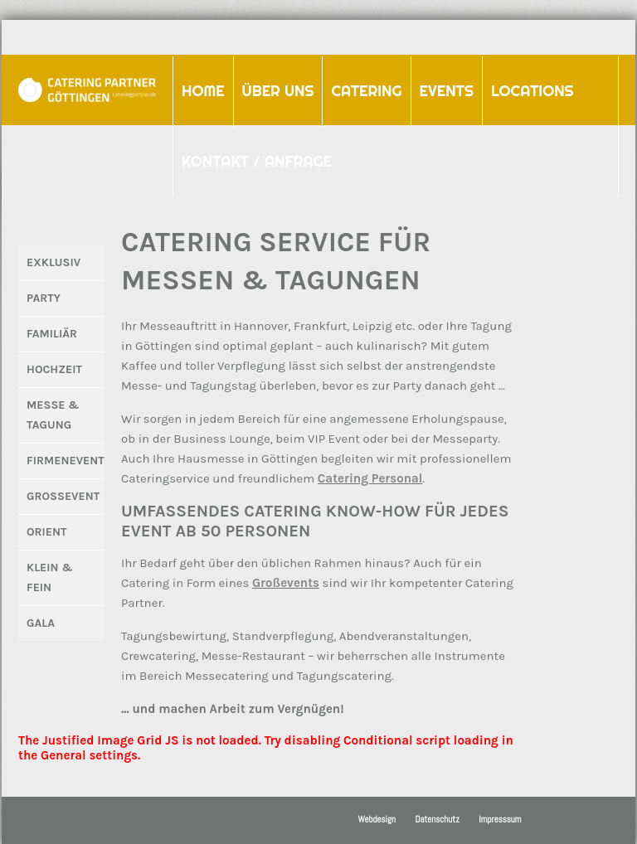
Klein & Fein (50, 577)
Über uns (278, 90)
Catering (362, 85)
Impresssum (500, 819)
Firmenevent (66, 461)
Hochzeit (54, 369)
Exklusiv (53, 262)
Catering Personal (370, 478)
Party (44, 298)
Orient (47, 532)
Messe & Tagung (53, 415)
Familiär (52, 334)
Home (203, 90)
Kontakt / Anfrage (257, 161)
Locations (532, 90)
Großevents (285, 582)
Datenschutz (438, 819)
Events (442, 85)
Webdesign (376, 819)
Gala (41, 623)
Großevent (63, 496)
